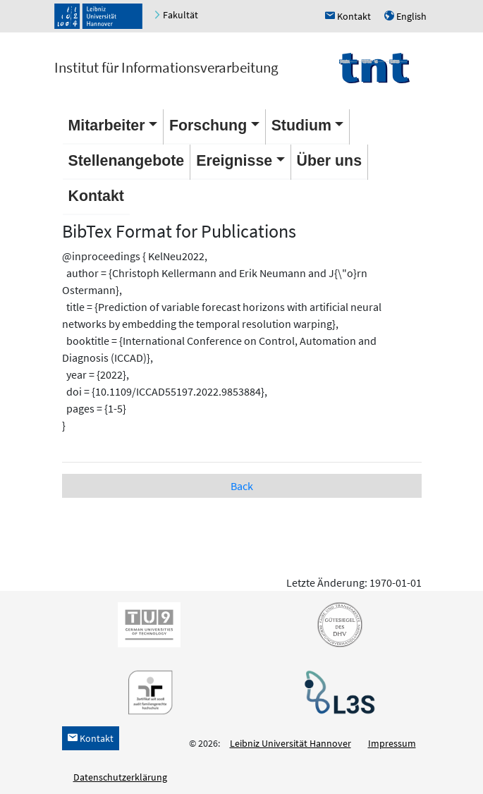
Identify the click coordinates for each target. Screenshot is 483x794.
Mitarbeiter (106, 125)
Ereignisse (234, 160)
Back (242, 486)
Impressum (392, 743)
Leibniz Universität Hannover (290, 743)
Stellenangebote (126, 160)
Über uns (329, 160)
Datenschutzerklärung (120, 777)
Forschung (208, 125)
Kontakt (96, 196)
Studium (301, 125)
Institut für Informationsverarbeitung (166, 67)
